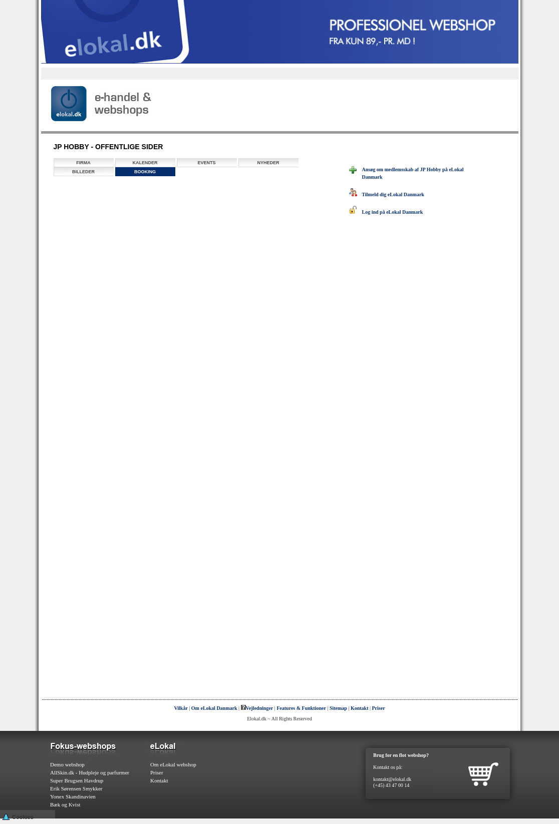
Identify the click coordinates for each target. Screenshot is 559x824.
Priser (378, 708)
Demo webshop (67, 764)
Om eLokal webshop (173, 764)
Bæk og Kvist (65, 804)
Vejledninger (257, 708)
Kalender (144, 162)
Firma (83, 162)
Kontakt (360, 708)
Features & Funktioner (301, 708)
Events (206, 162)
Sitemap (338, 708)
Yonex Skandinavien (73, 796)
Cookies (18, 816)
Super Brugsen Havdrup (76, 780)
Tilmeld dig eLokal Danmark (386, 194)
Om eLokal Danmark (214, 708)
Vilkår (180, 708)
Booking (145, 171)
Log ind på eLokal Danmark (386, 212)
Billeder (83, 171)
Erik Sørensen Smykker (76, 788)
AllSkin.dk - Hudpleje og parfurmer (89, 772)
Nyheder (268, 162)
